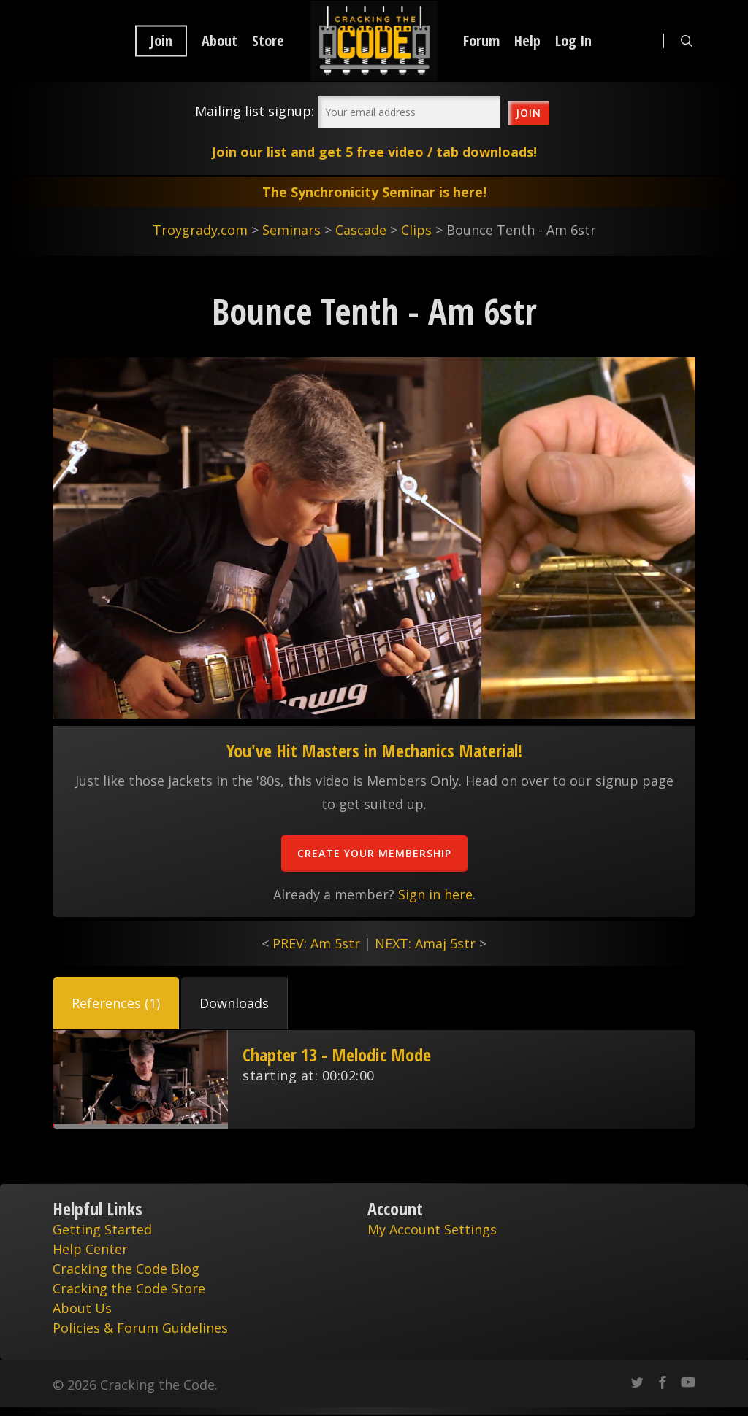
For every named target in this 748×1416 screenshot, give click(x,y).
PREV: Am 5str (316, 943)
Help (527, 41)
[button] (116, 1003)
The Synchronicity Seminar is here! (374, 192)
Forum (481, 41)
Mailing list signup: (254, 111)
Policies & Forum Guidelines (140, 1327)
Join (161, 41)
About (219, 41)
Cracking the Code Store (129, 1288)
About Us (82, 1308)
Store (268, 41)
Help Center (90, 1249)
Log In (573, 41)
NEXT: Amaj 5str (425, 943)
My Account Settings (432, 1229)
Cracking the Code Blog (126, 1268)
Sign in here (435, 894)
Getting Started (102, 1229)
